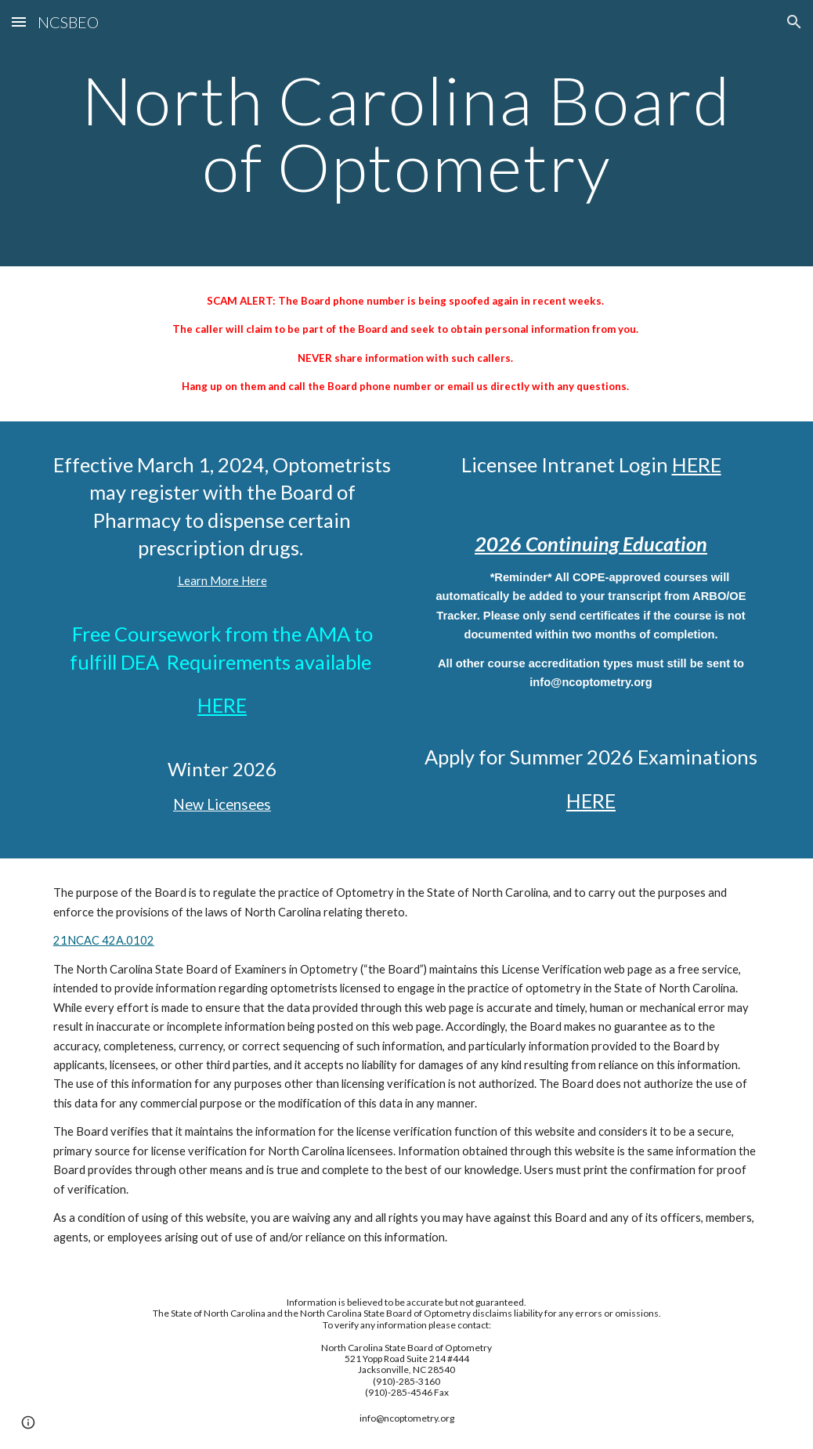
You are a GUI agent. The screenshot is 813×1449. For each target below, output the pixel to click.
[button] (19, 21)
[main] (406, 133)
